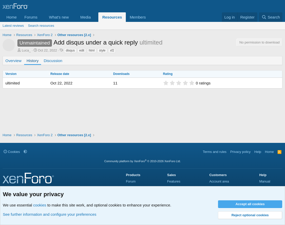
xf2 (112, 50)
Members (138, 17)
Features (173, 181)
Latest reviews (13, 26)
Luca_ (26, 50)
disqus (70, 50)
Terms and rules (214, 152)
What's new (59, 17)
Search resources (41, 26)
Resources (112, 17)
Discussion (53, 60)
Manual (264, 181)
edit (81, 50)
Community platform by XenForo (142, 161)
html (92, 50)
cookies (39, 205)
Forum (131, 181)
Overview (13, 60)
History (33, 60)
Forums (30, 17)
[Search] (270, 17)
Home (11, 17)
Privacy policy (240, 152)
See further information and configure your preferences (49, 214)
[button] (41, 17)
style (102, 50)
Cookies (12, 152)
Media (85, 17)
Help (257, 152)
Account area (219, 181)
